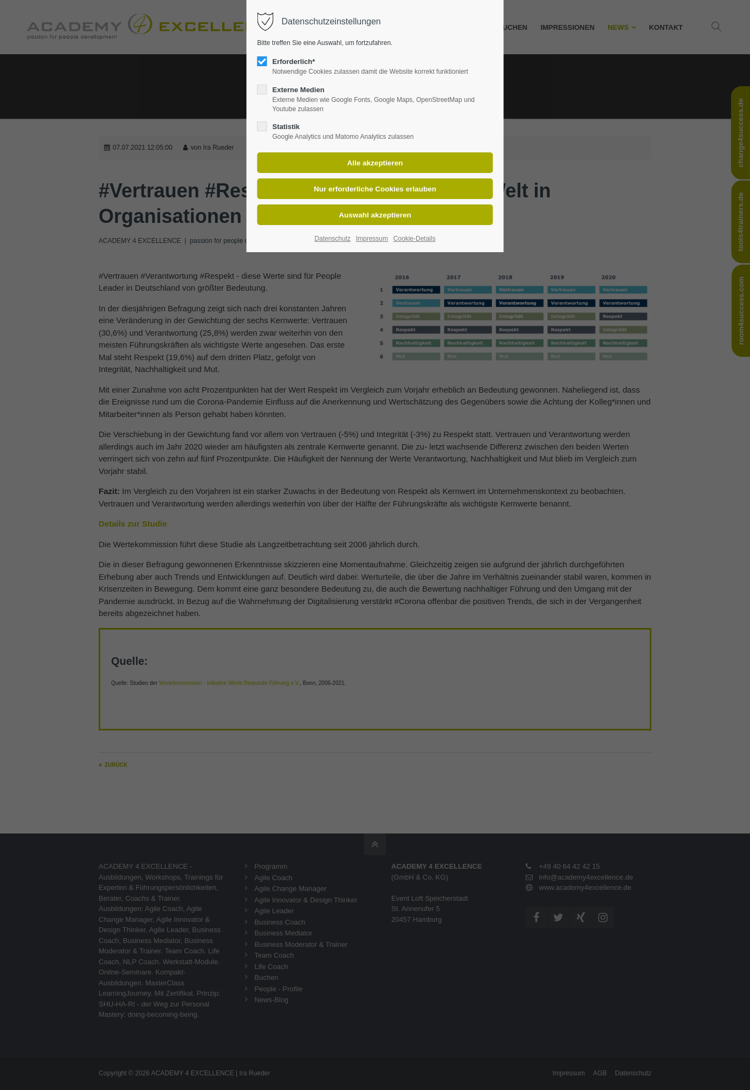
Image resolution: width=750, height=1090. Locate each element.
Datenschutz (332, 238)
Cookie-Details (414, 238)
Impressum (372, 238)
